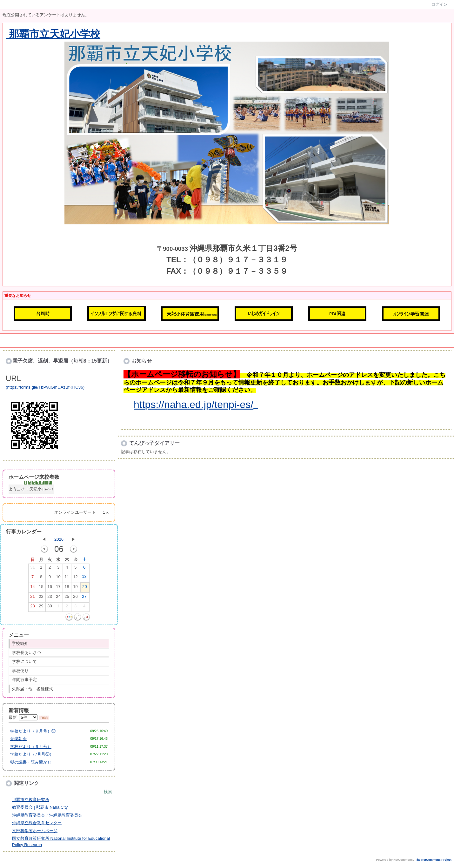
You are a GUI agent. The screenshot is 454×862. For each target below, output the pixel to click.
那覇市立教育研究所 (30, 799)
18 (66, 588)
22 (41, 598)
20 (84, 588)
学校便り (20, 670)
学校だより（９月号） (30, 746)
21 (32, 598)
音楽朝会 (18, 738)
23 (49, 598)
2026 (58, 539)
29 (41, 607)
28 (32, 607)
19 (75, 588)
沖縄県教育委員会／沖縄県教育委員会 (47, 815)
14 (32, 588)
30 (49, 607)
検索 (108, 791)
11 (66, 578)
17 (58, 588)
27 (84, 598)
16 (49, 588)
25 (66, 598)
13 (84, 578)
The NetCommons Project (433, 859)
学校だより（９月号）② (33, 731)
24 (58, 598)
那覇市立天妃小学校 (53, 34)
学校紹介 (20, 643)
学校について (24, 661)
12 (75, 578)
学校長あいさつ (26, 652)
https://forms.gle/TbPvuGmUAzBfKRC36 (45, 387)
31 (32, 568)
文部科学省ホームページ (34, 830)
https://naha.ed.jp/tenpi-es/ (193, 404)
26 (75, 598)
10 (58, 578)
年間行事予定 (24, 679)
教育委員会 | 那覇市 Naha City (40, 807)
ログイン (439, 4)
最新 (23, 717)
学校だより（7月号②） (32, 754)
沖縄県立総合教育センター (37, 822)
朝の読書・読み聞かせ (30, 762)
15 (41, 588)
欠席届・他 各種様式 (32, 688)
